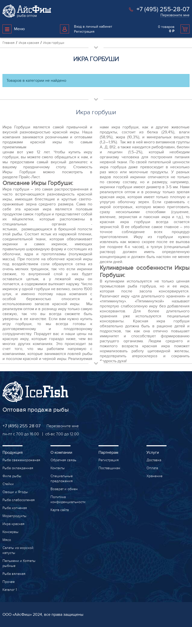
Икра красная (13, 524)
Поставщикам (109, 468)
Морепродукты (14, 516)
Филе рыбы (11, 476)
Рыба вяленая (14, 574)
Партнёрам (108, 452)
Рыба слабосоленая (18, 500)
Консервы (10, 532)
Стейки (8, 484)
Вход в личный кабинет (93, 26)
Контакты (57, 468)
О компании (61, 452)
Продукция (12, 452)
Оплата (152, 468)
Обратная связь (63, 460)
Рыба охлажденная (17, 468)
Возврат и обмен (64, 489)
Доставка (153, 460)
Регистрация (84, 31)
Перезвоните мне (175, 15)
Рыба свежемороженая (21, 460)
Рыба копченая (14, 508)
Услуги (152, 452)
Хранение (154, 476)
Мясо (6, 540)
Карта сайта (59, 510)
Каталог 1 (9, 590)
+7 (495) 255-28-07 (163, 9)
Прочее (8, 582)
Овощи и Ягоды (15, 492)
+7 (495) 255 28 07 (21, 426)
